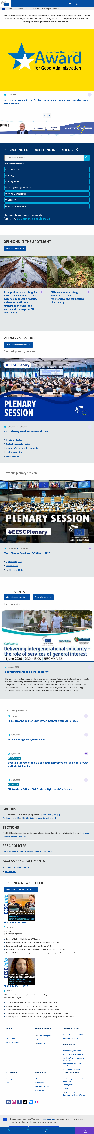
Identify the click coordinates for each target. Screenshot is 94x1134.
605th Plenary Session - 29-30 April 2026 (26, 432)
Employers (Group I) (51, 814)
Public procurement (42, 1086)
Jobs (36, 1079)
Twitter (25, 1102)
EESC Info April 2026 (15, 923)
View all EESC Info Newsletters (19, 889)
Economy (12, 199)
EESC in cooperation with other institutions (74, 1080)
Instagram (14, 1102)
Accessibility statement (71, 1070)
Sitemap (9, 1079)
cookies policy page (48, 1119)
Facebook (19, 1102)
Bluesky (31, 1102)
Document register (43, 1036)
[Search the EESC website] (44, 158)
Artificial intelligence (17, 193)
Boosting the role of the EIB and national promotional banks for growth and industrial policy (48, 764)
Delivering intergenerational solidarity (27, 672)
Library (37, 1039)
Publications (10, 871)
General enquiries (12, 1042)
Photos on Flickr (15, 570)
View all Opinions (13, 248)
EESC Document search (17, 867)
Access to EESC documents (73, 1054)
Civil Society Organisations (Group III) (40, 818)
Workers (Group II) (11, 818)
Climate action (14, 169)
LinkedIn (8, 1102)
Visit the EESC (11, 1038)
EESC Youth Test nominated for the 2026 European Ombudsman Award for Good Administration (46, 102)
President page (38, 128)
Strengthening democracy (19, 187)
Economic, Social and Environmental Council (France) (74, 1094)
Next (49, 115)
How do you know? (50, 8)
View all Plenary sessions (16, 344)
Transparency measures (72, 1051)
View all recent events (15, 597)
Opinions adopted (14, 561)
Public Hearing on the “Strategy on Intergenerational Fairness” (43, 721)
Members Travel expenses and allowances (74, 1059)
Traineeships (39, 1083)
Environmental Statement (72, 1038)
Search (47, 1131)
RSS (7, 1083)
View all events (41, 597)
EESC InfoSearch (42, 1044)
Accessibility (76, 3)
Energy (11, 175)
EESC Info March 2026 (16, 987)
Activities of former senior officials (72, 1065)
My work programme (53, 129)
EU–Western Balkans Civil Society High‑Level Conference (40, 789)
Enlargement (14, 181)
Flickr (36, 1102)
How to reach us (12, 1035)
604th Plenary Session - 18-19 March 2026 (27, 553)
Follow (90, 95)
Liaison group (68, 1085)
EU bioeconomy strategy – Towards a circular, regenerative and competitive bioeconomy (67, 297)
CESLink (66, 1088)
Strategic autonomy (17, 205)
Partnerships (39, 1090)
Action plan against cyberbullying (26, 740)
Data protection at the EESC (73, 1035)
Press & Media (12, 565)
